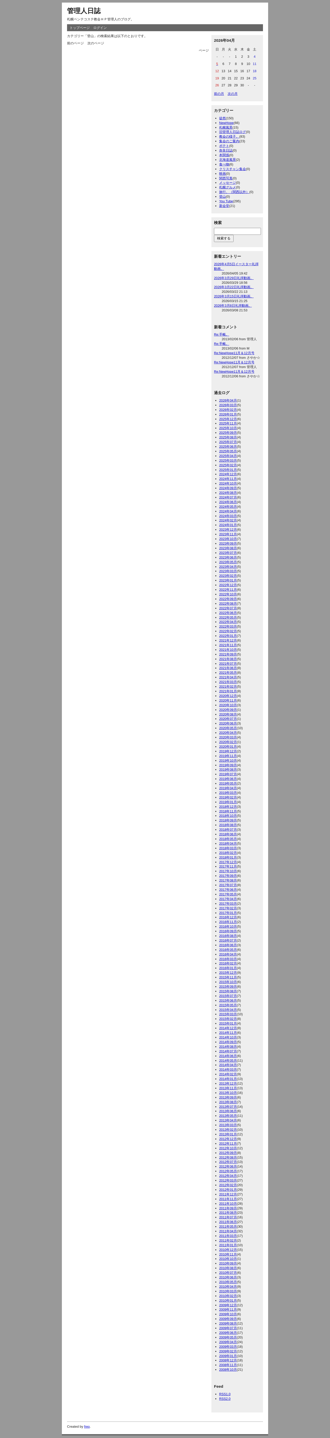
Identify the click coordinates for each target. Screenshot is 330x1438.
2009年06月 (228, 1333)
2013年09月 (228, 1097)
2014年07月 (228, 1051)
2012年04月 (228, 1176)
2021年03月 (228, 682)
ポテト (224, 146)
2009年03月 (228, 1347)
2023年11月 (228, 534)
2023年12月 (228, 529)
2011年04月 (228, 1231)
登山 (222, 196)
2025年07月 (228, 442)
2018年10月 (228, 816)
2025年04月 (228, 456)
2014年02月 (228, 1074)
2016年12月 (228, 917)
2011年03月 (228, 1236)
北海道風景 (227, 160)
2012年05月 (228, 1171)
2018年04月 (228, 843)
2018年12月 (228, 807)
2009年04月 (228, 1342)
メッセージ (227, 183)
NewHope (226, 123)
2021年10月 (228, 650)
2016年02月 (228, 963)
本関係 (224, 155)
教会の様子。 (229, 136)
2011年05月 (228, 1226)
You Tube (226, 201)
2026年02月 (228, 410)
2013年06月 (228, 1111)
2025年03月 (228, 460)
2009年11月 (228, 1309)
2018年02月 (228, 853)
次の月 (233, 94)
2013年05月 (228, 1116)
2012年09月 (228, 1153)
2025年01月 (228, 470)
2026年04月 (228, 400)
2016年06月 (228, 945)
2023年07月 (228, 553)
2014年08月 (228, 1047)
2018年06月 (228, 834)
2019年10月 (228, 760)
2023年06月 (228, 557)
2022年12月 (228, 585)
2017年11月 (228, 866)
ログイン (100, 28)
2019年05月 (228, 783)
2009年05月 (228, 1337)
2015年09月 (228, 986)
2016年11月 (228, 922)
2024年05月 (228, 507)
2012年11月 (228, 1143)
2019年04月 (228, 788)
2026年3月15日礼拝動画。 (234, 296)
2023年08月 (228, 548)
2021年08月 (228, 659)
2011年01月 (228, 1245)
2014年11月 (228, 1033)
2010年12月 (228, 1250)
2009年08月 (228, 1323)
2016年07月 (228, 940)
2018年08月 (228, 825)
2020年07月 (228, 719)
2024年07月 (228, 497)
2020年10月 (228, 705)
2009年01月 (228, 1356)
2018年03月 (228, 848)
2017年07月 (228, 885)
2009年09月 (228, 1319)
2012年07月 (228, 1162)
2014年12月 (228, 1028)
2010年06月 (228, 1277)
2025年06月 (228, 446)
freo (87, 1426)
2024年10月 (228, 483)
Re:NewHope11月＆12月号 (234, 353)
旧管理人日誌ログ (232, 132)
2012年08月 (228, 1157)
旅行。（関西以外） (234, 192)
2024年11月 (228, 479)
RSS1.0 (224, 1394)
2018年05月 (228, 839)
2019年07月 (228, 774)
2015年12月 (228, 973)
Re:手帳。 (221, 334)
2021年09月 (228, 654)
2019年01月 (228, 802)
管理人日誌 (84, 10)
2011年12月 (228, 1194)
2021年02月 (228, 686)
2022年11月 (228, 590)
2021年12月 (228, 640)
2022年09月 (228, 599)
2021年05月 (228, 673)
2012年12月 (228, 1139)
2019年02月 (228, 797)
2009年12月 (228, 1305)
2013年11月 (228, 1088)
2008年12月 (228, 1360)
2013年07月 (228, 1107)
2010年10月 (228, 1259)
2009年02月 (228, 1351)
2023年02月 (228, 576)
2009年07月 (228, 1328)
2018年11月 (228, 811)
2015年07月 (228, 996)
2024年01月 (228, 525)
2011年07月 (228, 1217)
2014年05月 (228, 1060)
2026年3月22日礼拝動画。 (234, 287)
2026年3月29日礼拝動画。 (234, 278)
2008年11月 (228, 1365)
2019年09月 (228, 765)
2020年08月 (228, 714)
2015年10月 (228, 982)
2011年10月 (228, 1204)
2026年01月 (228, 414)
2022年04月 (228, 622)
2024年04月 (228, 511)
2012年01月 (228, 1190)
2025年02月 (228, 465)
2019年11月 (228, 756)
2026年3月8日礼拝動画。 (233, 305)
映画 (222, 174)
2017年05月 (228, 894)
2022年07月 (228, 608)
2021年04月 (228, 677)
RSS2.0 (224, 1399)
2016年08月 (228, 936)
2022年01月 (228, 636)
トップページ (80, 28)
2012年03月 (228, 1180)
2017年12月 (228, 862)
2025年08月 (228, 437)
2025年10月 (228, 428)
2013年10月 (228, 1093)
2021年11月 (228, 645)
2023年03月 (228, 571)
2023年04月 (228, 567)
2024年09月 (228, 488)
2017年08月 (228, 880)
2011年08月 (228, 1213)
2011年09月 (228, 1208)
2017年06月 (228, 890)
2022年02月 (228, 631)
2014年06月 (228, 1056)
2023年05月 (228, 562)
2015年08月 (228, 991)
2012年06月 (228, 1166)
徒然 (222, 118)
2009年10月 (228, 1314)
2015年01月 (228, 1023)
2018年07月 (228, 830)
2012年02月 (228, 1185)
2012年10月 (228, 1148)
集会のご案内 (229, 141)
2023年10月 (228, 539)
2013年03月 (228, 1125)
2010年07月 (228, 1273)
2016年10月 (228, 926)
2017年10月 (228, 871)
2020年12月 (228, 696)
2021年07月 (228, 664)
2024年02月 (228, 520)
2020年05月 (228, 728)
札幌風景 (226, 127)
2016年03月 (228, 959)
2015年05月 (228, 1005)
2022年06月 (228, 613)
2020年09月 (228, 710)
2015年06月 (228, 1000)
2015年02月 (228, 1019)
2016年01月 (228, 968)
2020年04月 (228, 733)
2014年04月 (228, 1065)
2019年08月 (228, 769)
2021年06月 (228, 668)
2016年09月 (228, 931)
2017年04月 (228, 899)
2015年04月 (228, 1010)
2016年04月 (228, 954)
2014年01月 (228, 1079)
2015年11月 (228, 977)
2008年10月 (228, 1369)
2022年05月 (228, 617)
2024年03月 (228, 516)
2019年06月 (228, 779)
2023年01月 (228, 580)
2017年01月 (228, 913)
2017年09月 (228, 876)
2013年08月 (228, 1102)
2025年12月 (228, 419)
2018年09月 (228, 820)
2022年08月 (228, 603)
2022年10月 (228, 594)
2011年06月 (228, 1222)
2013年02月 (228, 1130)
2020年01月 (228, 747)
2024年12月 (228, 474)
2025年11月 (228, 423)
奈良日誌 (226, 150)
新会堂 (224, 206)
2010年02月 (228, 1296)
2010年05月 (228, 1282)
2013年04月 (228, 1120)
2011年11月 (228, 1199)
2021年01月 (228, 691)
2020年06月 (228, 723)
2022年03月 (228, 626)
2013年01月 (228, 1134)
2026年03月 (228, 405)
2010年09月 (228, 1263)
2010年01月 (228, 1300)
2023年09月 (228, 543)
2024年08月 (228, 493)
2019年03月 (228, 793)
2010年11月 (228, 1254)
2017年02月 (228, 908)
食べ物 (224, 164)
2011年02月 (228, 1240)
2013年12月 (228, 1083)
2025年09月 (228, 433)
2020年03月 (228, 737)
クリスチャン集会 (232, 169)
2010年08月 (228, 1268)
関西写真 (226, 178)
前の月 (219, 94)
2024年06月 (228, 502)
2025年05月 (228, 451)
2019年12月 (228, 751)
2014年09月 (228, 1042)
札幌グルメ (227, 187)
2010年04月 (228, 1287)
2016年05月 (228, 950)
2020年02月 (228, 742)
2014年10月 (228, 1037)
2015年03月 (228, 1014)
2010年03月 (228, 1291)
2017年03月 (228, 903)
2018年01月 (228, 857)
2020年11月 (228, 700)
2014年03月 (228, 1069)
